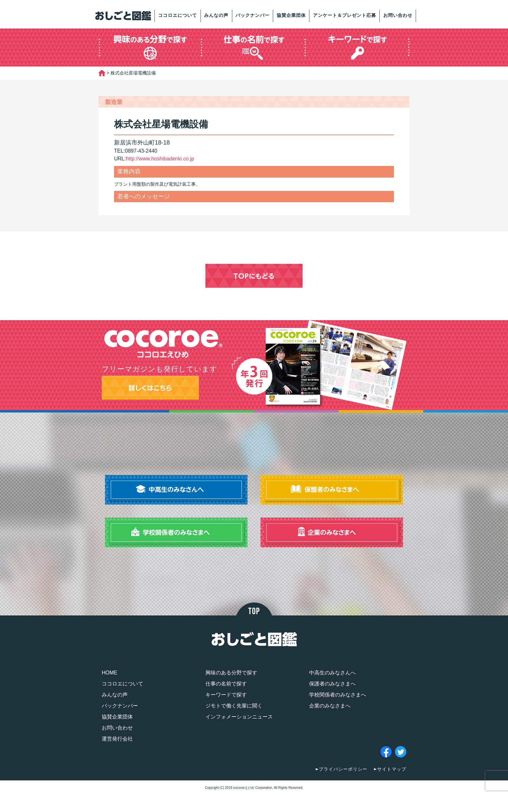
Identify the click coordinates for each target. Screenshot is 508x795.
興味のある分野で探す (231, 672)
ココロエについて (177, 15)
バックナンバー (253, 15)
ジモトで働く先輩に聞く (233, 705)
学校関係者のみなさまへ (337, 694)
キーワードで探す (226, 694)
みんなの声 (216, 15)
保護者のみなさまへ (332, 683)
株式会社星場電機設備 (161, 124)
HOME (109, 672)
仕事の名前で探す (226, 683)
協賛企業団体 (291, 15)
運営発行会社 (117, 739)
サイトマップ (391, 769)
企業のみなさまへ (330, 705)
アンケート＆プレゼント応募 (344, 15)
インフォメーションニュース (239, 716)
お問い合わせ (397, 15)
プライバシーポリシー (343, 769)
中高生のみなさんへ (332, 672)
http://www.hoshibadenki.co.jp (160, 158)
